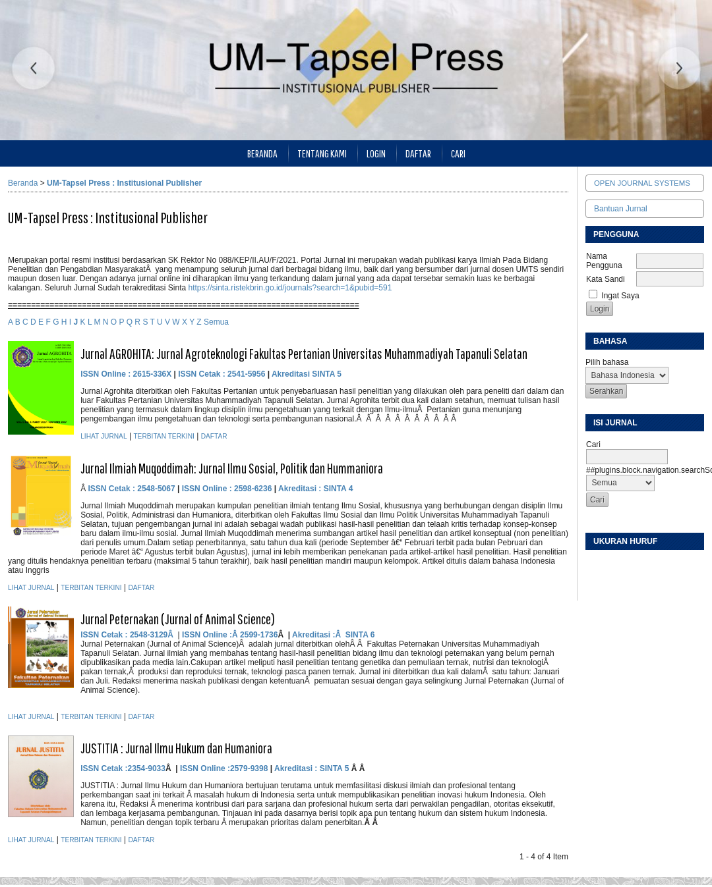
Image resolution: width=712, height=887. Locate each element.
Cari (458, 153)
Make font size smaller (597, 565)
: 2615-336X (149, 374)
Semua (216, 322)
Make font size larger (639, 565)
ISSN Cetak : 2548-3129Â (127, 634)
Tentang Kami (322, 153)
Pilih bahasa (606, 362)
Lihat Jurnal (103, 436)
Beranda (262, 153)
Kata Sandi (605, 279)
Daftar (418, 153)
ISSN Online (104, 374)
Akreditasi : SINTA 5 (312, 768)
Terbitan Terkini (163, 436)
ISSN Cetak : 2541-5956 (221, 374)
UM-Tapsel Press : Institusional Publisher (124, 183)
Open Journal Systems (642, 183)
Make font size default (618, 565)
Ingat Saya (620, 295)
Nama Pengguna (604, 261)
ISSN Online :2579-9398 (224, 768)
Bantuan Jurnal (620, 208)
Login (376, 153)
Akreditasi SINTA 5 (306, 374)
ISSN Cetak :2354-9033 (122, 768)
